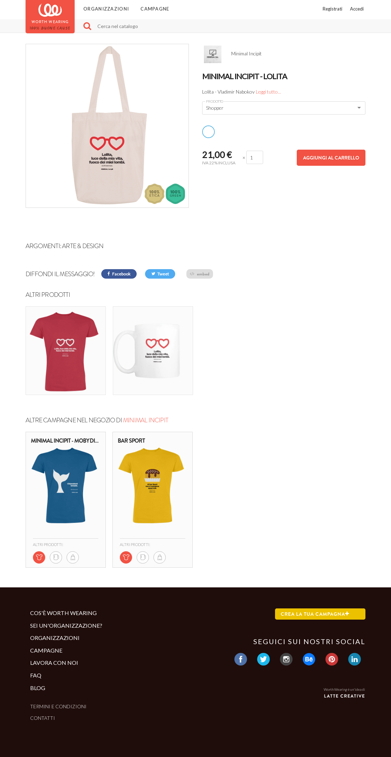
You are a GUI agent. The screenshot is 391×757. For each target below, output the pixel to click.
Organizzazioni (106, 9)
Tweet (160, 274)
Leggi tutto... (268, 92)
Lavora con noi (54, 662)
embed (200, 274)
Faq (35, 675)
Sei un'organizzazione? (66, 625)
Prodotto (214, 101)
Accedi (357, 9)
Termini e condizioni (58, 706)
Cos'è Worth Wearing (63, 612)
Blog (37, 687)
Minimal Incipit (145, 420)
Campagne (154, 9)
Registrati (332, 9)
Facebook (119, 274)
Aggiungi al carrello (331, 157)
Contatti (42, 718)
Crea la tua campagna (315, 614)
